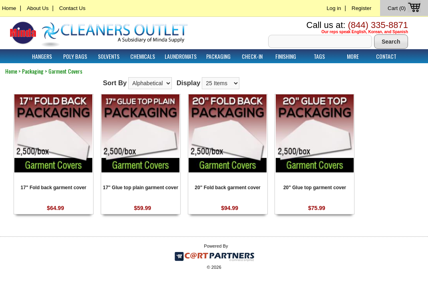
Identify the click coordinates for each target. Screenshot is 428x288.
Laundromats (181, 56)
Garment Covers (65, 71)
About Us (38, 8)
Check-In (252, 56)
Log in (333, 8)
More (353, 56)
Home (9, 8)
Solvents (108, 56)
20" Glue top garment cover (314, 187)
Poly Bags (75, 56)
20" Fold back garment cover (227, 187)
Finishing (285, 56)
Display (189, 83)
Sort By (115, 83)
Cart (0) (405, 8)
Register (362, 8)
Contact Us (72, 8)
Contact (386, 56)
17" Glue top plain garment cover (140, 187)
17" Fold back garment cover (53, 187)
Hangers (42, 56)
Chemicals (142, 56)
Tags (319, 56)
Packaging (218, 56)
